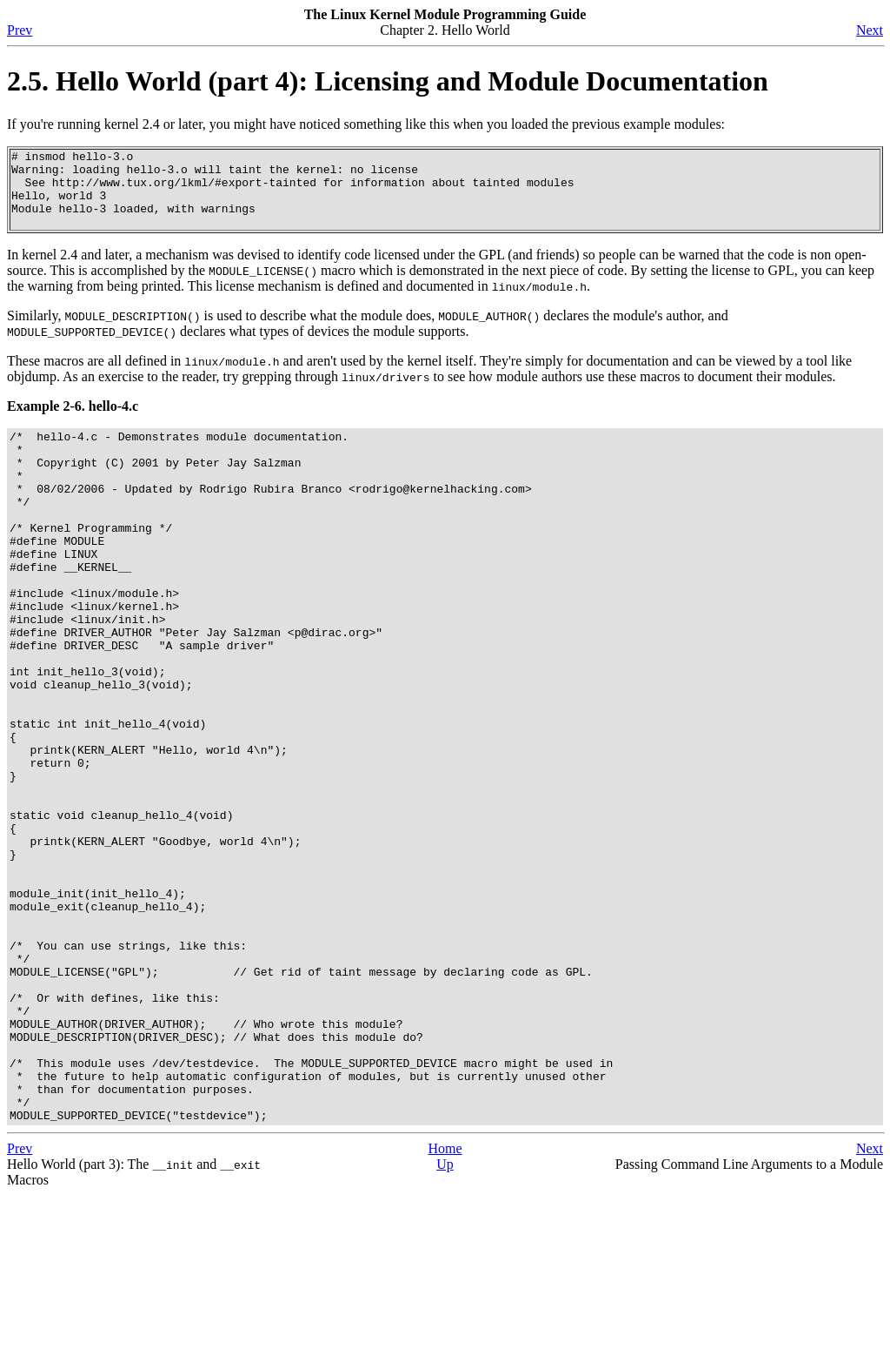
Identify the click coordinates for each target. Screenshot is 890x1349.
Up (445, 1318)
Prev (19, 30)
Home (445, 1302)
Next (869, 30)
